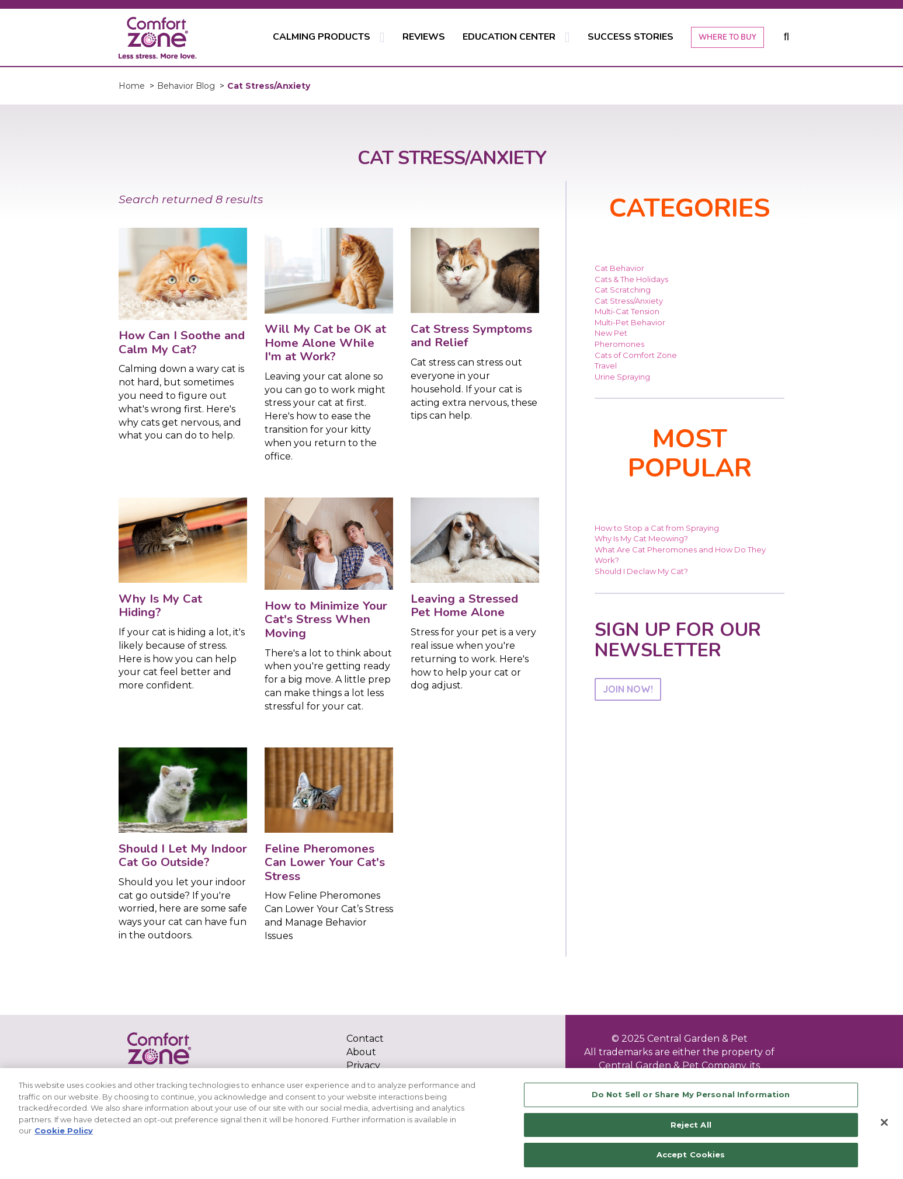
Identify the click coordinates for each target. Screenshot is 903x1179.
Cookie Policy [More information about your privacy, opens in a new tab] (63, 1130)
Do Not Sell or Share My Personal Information (691, 1094)
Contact (365, 1038)
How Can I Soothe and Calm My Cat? (182, 342)
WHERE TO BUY (727, 37)
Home (132, 86)
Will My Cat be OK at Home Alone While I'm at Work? (325, 342)
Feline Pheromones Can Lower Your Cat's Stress (325, 862)
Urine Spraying (622, 376)
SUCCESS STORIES (630, 36)
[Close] (884, 1122)
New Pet (611, 333)
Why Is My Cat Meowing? (641, 538)
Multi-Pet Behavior (630, 322)
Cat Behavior (619, 268)
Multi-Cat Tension (627, 311)
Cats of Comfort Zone (636, 355)
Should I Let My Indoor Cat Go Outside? (183, 855)
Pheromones (619, 344)
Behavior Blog (186, 86)
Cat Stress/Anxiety (629, 300)
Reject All (691, 1124)
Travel (606, 365)
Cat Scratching (623, 289)
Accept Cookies (691, 1154)
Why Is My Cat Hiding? (160, 605)
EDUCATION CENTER (509, 36)
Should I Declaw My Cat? (641, 571)
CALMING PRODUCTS (321, 36)
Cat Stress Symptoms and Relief (471, 336)
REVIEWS (423, 36)
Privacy (363, 1065)
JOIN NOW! (628, 689)
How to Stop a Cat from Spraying (657, 528)
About (361, 1052)
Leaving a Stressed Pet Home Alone (464, 605)
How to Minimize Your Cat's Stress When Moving (326, 619)
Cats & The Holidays (631, 279)
